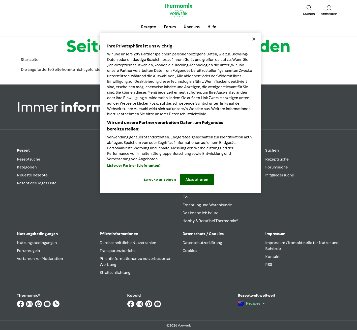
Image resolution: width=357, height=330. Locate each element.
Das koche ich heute (200, 212)
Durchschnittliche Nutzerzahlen (128, 242)
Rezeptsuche (28, 159)
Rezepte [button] (148, 26)
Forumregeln (28, 250)
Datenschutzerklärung (202, 242)
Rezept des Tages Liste (37, 183)
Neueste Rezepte (32, 175)
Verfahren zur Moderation (40, 258)
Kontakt (272, 256)
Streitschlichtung (115, 272)
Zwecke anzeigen (160, 179)
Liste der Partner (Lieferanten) (134, 165)
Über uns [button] (192, 26)
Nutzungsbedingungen (37, 242)
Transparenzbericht (117, 250)
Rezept (23, 150)
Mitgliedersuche (279, 175)
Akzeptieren (196, 179)
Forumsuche (276, 167)
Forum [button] (170, 26)
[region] (180, 113)
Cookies (189, 250)
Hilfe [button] (212, 26)
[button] (309, 10)
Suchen (272, 150)
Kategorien (27, 167)
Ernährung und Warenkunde (207, 205)
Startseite (29, 59)
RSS (268, 264)
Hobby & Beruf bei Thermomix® (210, 220)
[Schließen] (253, 39)
